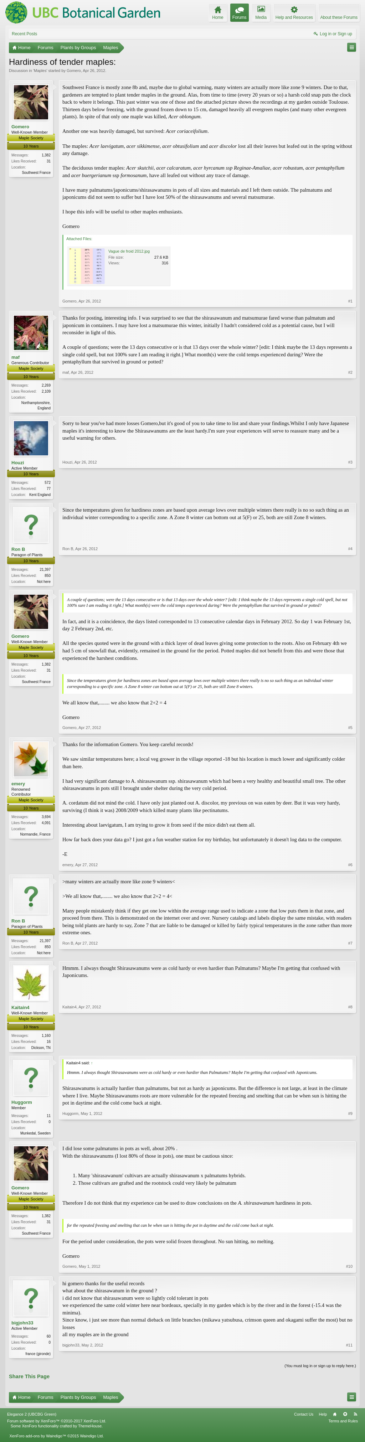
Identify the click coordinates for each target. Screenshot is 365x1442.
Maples (40, 70)
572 (48, 483)
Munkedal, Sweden (35, 1137)
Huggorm (21, 1105)
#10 (349, 1270)
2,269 (46, 385)
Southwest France (36, 173)
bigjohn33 (22, 1326)
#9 (350, 1135)
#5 (350, 730)
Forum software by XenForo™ (56, 1425)
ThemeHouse (90, 1430)
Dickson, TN (41, 1051)
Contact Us (303, 1418)
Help (323, 1418)
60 (49, 1340)
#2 (350, 407)
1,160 (46, 1038)
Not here (44, 583)
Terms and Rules (343, 1425)
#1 (350, 301)
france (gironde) (38, 1357)
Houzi (17, 463)
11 (49, 1119)
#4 (350, 582)
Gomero (74, 70)
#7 (350, 954)
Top (345, 1418)
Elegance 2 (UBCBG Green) (31, 1418)
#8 (350, 1050)
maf (15, 357)
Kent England (40, 495)
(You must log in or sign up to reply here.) (320, 1370)
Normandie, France (35, 836)
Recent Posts (24, 33)
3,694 (46, 819)
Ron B (18, 550)
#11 (349, 1356)
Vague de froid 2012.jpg (129, 251)
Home (334, 1418)
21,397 (45, 571)
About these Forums (339, 17)
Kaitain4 (20, 1010)
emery (18, 786)
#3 (350, 494)
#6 (350, 866)
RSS (355, 1418)
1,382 (46, 155)
